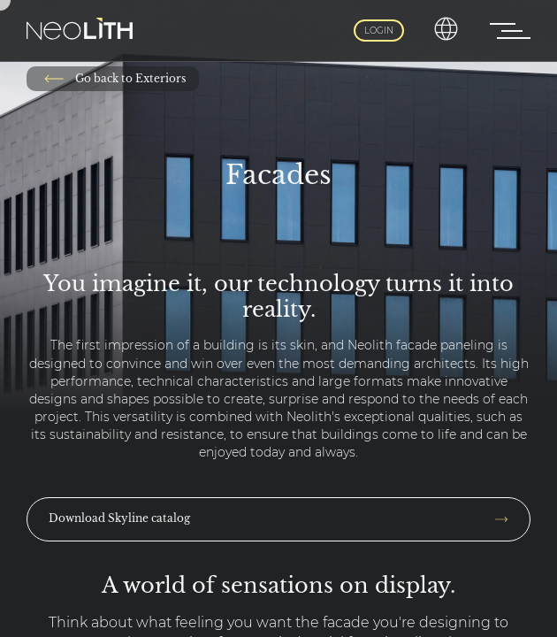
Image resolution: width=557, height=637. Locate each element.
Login (378, 30)
